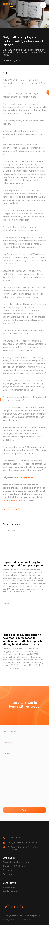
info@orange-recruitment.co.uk (22, 842)
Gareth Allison (10, 500)
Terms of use (26, 920)
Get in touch (9, 874)
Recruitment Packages (14, 866)
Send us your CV (11, 891)
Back (7, 73)
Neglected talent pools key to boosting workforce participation (23, 564)
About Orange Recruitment (16, 862)
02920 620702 (15, 838)
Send (24, 810)
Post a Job (8, 870)
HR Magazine (26, 477)
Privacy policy (9, 920)
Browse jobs (9, 887)
